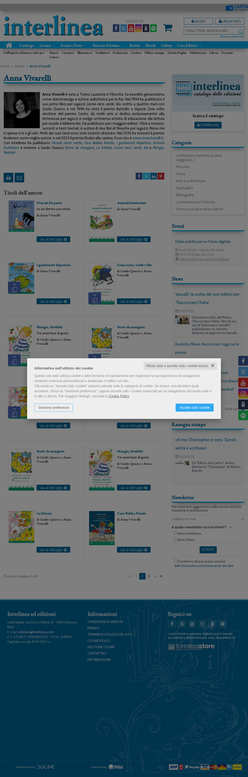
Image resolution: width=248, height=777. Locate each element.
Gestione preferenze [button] (53, 407)
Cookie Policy (119, 396)
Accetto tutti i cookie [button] (194, 407)
